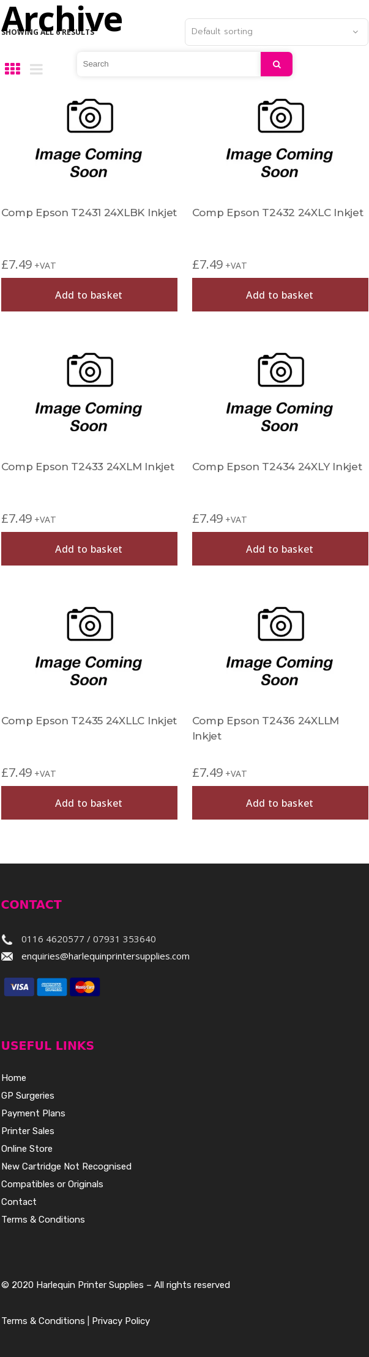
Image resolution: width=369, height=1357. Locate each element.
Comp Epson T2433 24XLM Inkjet (87, 466)
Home (13, 1077)
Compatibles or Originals (52, 1184)
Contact (19, 1201)
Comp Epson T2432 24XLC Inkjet (277, 212)
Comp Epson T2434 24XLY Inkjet (277, 466)
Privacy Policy (121, 1320)
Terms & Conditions (43, 1219)
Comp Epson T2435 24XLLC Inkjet (89, 721)
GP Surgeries (27, 1095)
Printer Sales (27, 1131)
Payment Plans (33, 1113)
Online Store (27, 1148)
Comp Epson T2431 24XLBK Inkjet (89, 212)
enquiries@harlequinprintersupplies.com (105, 956)
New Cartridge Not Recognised (66, 1166)
